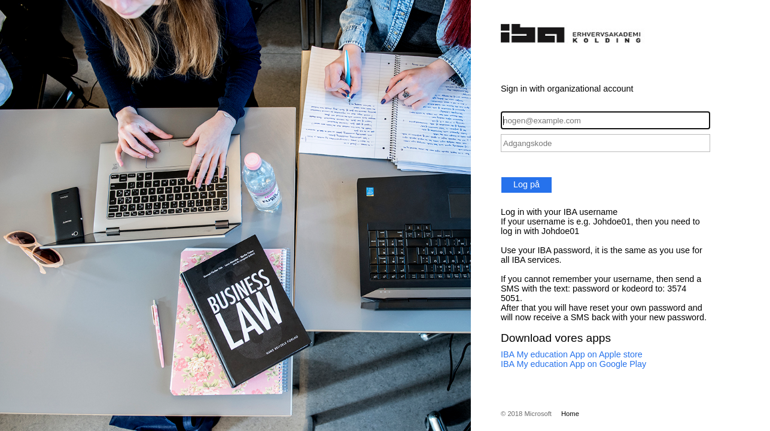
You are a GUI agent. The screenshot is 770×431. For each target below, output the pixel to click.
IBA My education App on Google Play (573, 364)
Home (570, 413)
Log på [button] (526, 184)
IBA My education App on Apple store (572, 354)
